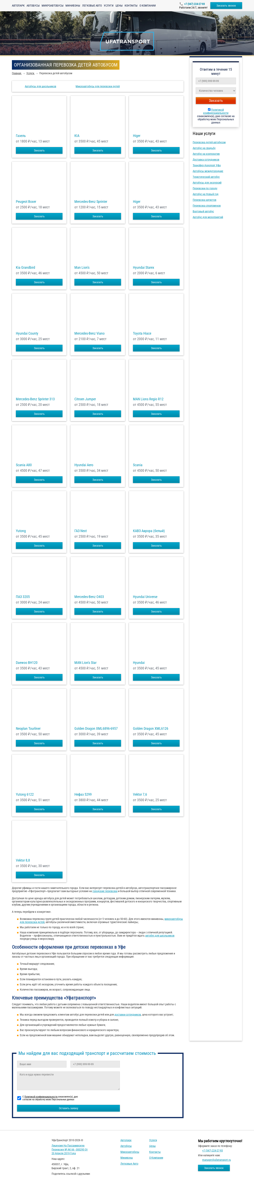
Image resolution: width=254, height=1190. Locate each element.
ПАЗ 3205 (23, 597)
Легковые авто (92, 5)
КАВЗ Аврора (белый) (149, 531)
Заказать (39, 150)
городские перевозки (104, 891)
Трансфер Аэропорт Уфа (207, 165)
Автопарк (18, 5)
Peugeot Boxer (26, 201)
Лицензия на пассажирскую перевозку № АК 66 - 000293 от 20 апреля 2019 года (70, 1149)
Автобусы (33, 5)
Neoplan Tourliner (28, 728)
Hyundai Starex (143, 267)
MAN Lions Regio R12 (148, 399)
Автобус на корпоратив (206, 153)
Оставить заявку (68, 1108)
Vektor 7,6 (140, 794)
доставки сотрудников (127, 1014)
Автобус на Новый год (205, 194)
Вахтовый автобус (203, 211)
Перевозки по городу (205, 188)
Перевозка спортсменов (207, 205)
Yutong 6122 (25, 794)
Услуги (109, 5)
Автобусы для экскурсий (207, 182)
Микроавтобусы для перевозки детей (98, 86)
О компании (148, 5)
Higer (136, 136)
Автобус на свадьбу (204, 148)
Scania (137, 465)
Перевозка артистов (204, 199)
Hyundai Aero (83, 465)
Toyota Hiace (142, 333)
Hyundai (139, 662)
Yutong (21, 531)
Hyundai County (27, 333)
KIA (76, 136)
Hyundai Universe (145, 597)
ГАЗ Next (80, 531)
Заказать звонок (226, 5)
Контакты (131, 5)
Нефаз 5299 (83, 794)
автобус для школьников (159, 935)
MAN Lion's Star (85, 662)
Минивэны (72, 5)
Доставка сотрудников (206, 159)
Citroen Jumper (85, 399)
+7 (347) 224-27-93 (194, 4)
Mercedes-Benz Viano (89, 333)
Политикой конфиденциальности (215, 111)
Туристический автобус (206, 176)
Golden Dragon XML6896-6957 (96, 728)
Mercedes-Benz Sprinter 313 (35, 399)
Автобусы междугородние (208, 171)
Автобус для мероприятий (208, 217)
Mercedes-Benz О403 (89, 597)
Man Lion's (81, 267)
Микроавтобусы (53, 5)
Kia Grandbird (25, 267)
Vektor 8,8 (23, 860)
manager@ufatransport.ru (216, 1159)
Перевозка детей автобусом (209, 142)
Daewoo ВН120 (27, 662)
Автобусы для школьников (40, 86)
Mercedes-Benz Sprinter (90, 201)
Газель (21, 136)
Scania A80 (24, 465)
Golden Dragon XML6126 (150, 728)
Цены (119, 5)
